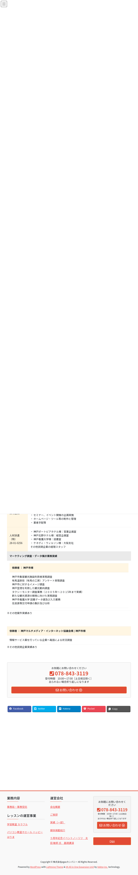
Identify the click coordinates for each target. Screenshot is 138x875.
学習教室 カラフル (17, 824)
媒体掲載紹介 (57, 830)
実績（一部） (57, 822)
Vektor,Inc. (102, 866)
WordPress (35, 866)
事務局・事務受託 (17, 807)
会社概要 (55, 807)
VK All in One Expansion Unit (80, 866)
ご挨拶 (54, 814)
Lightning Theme (54, 866)
